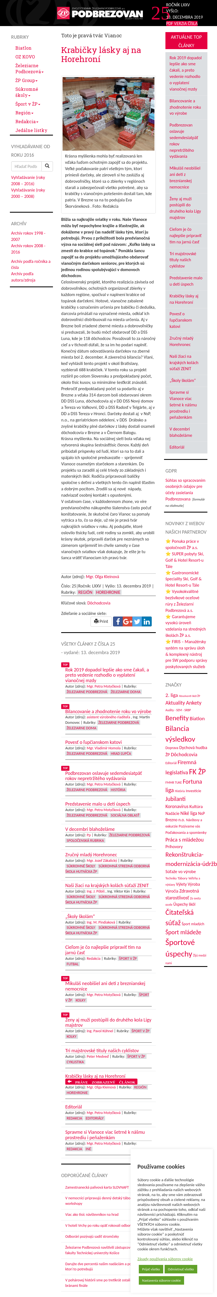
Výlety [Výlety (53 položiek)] (181, 884)
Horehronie (108, 592)
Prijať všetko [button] (151, 1269)
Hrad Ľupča (121, 753)
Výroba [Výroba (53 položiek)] (194, 884)
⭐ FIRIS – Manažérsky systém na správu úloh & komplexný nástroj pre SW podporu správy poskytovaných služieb (186, 654)
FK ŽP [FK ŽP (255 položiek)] (197, 771)
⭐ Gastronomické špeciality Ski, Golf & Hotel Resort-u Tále (183, 579)
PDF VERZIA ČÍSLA (182, 23)
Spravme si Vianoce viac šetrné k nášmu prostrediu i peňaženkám (183, 405)
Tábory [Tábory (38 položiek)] (182, 878)
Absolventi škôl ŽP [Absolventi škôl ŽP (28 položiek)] (189, 696)
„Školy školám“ (183, 380)
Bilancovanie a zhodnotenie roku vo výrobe (185, 107)
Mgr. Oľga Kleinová (102, 576)
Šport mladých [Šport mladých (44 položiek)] (193, 924)
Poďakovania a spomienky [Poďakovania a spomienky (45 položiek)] (186, 832)
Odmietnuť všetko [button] (181, 1269)
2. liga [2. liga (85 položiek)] (171, 695)
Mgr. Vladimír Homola (103, 748)
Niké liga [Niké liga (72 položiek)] (189, 813)
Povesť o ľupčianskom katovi (181, 320)
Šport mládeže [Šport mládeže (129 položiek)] (183, 932)
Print (101, 621)
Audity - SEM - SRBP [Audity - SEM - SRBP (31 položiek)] (178, 710)
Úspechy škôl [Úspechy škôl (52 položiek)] (184, 904)
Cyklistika (75, 1062)
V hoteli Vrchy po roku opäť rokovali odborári (100, 1225)
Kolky (81, 1000)
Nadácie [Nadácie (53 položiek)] (172, 813)
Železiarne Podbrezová (29, 68)
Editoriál (177, 447)
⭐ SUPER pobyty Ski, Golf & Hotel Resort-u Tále (184, 560)
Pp (89, 835)
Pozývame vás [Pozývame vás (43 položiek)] (189, 826)
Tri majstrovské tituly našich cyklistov (183, 260)
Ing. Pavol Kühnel (100, 1031)
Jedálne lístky (31, 130)
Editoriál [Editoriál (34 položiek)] (171, 763)
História (118, 789)
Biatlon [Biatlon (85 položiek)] (197, 718)
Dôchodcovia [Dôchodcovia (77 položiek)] (184, 754)
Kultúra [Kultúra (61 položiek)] (196, 806)
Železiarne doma (125, 692)
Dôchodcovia (98, 603)
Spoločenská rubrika (85, 840)
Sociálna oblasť (125, 815)
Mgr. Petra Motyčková (103, 686)
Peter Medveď (98, 1056)
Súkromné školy (26, 92)
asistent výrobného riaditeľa (108, 717)
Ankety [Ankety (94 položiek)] (193, 702)
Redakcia (26, 121)
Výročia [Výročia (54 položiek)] (171, 891)
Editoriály (95, 1118)
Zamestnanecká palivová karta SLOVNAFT (97, 1187)
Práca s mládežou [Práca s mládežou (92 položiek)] (184, 839)
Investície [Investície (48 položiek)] (193, 790)
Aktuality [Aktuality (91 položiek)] (175, 702)
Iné (88, 1149)
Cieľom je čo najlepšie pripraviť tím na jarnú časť (186, 235)
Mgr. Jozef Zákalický (102, 860)
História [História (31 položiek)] (180, 791)
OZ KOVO (25, 57)
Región (24, 113)
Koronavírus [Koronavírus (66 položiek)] (176, 806)
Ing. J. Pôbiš (96, 891)
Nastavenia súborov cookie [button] (161, 1280)
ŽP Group (26, 80)
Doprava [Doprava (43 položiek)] (171, 747)
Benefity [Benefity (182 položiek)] (177, 718)
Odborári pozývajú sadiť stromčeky (92, 1236)
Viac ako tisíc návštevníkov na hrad (92, 1214)
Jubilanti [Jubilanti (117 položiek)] (175, 799)
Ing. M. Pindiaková (101, 922)
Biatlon (23, 48)
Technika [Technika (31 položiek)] (171, 878)
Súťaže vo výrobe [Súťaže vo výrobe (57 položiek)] (180, 871)
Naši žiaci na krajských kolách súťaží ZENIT (184, 363)
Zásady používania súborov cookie (165, 1258)
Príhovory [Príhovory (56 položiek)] (174, 846)
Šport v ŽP (27, 104)
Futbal (72, 964)
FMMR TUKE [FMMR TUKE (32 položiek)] (173, 782)
